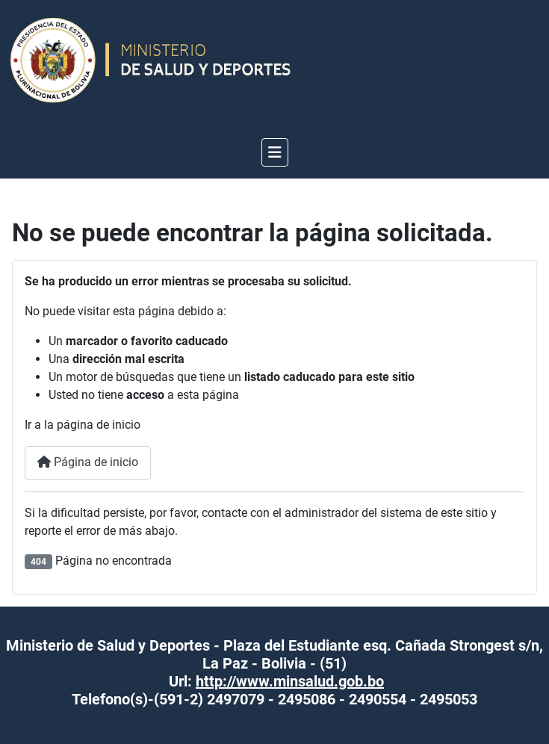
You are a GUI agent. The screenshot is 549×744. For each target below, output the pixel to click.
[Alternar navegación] (274, 152)
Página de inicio (87, 462)
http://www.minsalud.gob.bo (290, 681)
